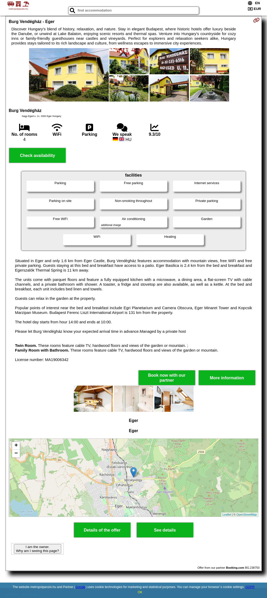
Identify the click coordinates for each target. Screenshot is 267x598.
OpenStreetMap (246, 514)
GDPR (249, 587)
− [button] (16, 454)
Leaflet (227, 514)
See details (165, 530)
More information (227, 378)
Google (80, 587)
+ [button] (16, 446)
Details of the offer (102, 530)
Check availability (37, 155)
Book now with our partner (166, 377)
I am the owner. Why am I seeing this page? (37, 549)
